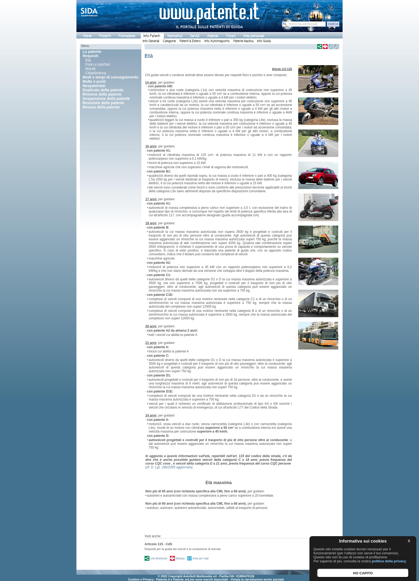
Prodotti (105, 36)
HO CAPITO (363, 573)
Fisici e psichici (97, 64)
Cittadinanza (95, 73)
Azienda (212, 36)
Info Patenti (151, 36)
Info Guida (263, 41)
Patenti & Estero (190, 41)
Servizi (194, 36)
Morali (90, 68)
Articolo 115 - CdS (158, 544)
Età (88, 60)
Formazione (127, 36)
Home (87, 36)
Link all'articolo (158, 558)
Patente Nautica (243, 41)
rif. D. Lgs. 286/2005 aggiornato (168, 467)
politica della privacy (389, 561)
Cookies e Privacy (141, 579)
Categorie (169, 41)
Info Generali (151, 41)
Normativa (175, 36)
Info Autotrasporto (217, 41)
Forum (230, 36)
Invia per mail (200, 558)
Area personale (253, 36)
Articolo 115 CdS (282, 69)
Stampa (179, 558)
